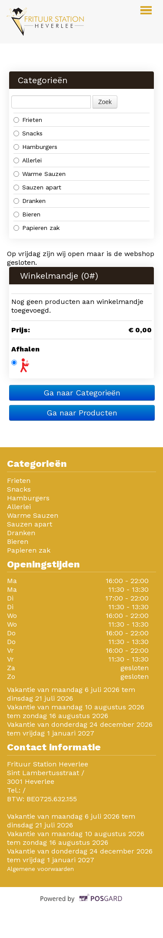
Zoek (105, 101)
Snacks (28, 133)
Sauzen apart (37, 187)
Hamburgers (35, 146)
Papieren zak (36, 227)
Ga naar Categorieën (81, 392)
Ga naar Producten (82, 412)
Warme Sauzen (39, 173)
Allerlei (27, 160)
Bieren (26, 214)
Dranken (29, 200)
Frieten (27, 119)
